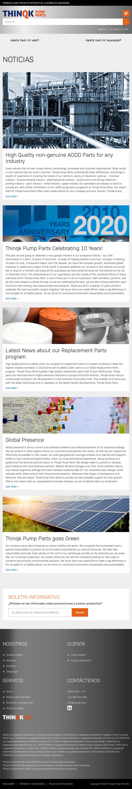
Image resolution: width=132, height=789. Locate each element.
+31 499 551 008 (77, 697)
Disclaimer (9, 783)
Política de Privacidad (18, 697)
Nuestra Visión (14, 654)
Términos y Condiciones (19, 702)
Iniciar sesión (78, 654)
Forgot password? (81, 660)
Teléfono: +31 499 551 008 (113, 29)
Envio (9, 691)
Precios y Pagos (15, 708)
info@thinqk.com (76, 702)
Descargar (12, 671)
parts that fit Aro (25, 40)
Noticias (10, 660)
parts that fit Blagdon (103, 40)
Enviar (80, 612)
